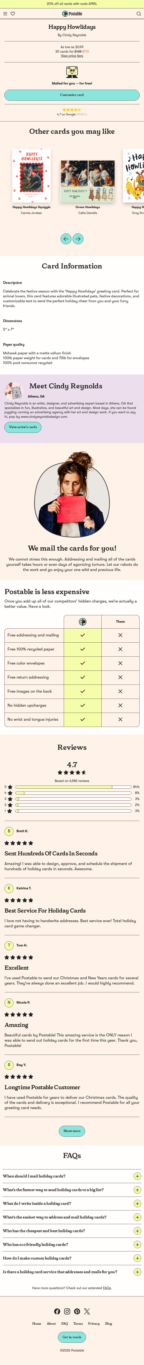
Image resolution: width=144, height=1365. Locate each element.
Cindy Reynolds (74, 35)
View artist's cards (23, 427)
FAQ (64, 1323)
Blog (108, 1323)
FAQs (107, 1288)
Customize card (72, 95)
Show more (72, 1131)
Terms (78, 1323)
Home (36, 1323)
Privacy (94, 1323)
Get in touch (72, 1337)
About (51, 1323)
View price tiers (72, 56)
